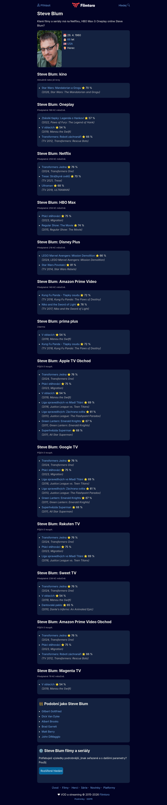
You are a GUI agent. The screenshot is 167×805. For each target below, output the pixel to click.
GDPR (89, 799)
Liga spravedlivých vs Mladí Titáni (62, 402)
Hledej (124, 5)
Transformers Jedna (54, 167)
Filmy (65, 787)
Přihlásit (43, 5)
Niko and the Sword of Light (59, 304)
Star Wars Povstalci (54, 265)
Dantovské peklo (52, 605)
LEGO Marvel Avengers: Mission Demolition (68, 255)
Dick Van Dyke (51, 716)
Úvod (55, 787)
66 (69, 39)
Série (84, 787)
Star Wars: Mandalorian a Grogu (61, 87)
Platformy (109, 787)
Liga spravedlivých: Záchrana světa (63, 411)
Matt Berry (48, 731)
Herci (75, 787)
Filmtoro (105, 794)
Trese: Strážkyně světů (56, 176)
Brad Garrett (49, 726)
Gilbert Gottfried (52, 711)
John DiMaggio (51, 736)
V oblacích (48, 127)
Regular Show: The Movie (57, 225)
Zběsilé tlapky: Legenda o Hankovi (63, 118)
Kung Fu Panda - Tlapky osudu (61, 295)
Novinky (95, 787)
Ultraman (47, 185)
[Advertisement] (17, 50)
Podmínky (80, 799)
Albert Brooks (50, 721)
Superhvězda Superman (56, 430)
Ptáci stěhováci (51, 216)
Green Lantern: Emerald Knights (61, 421)
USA (70, 43)
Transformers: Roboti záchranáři (61, 136)
